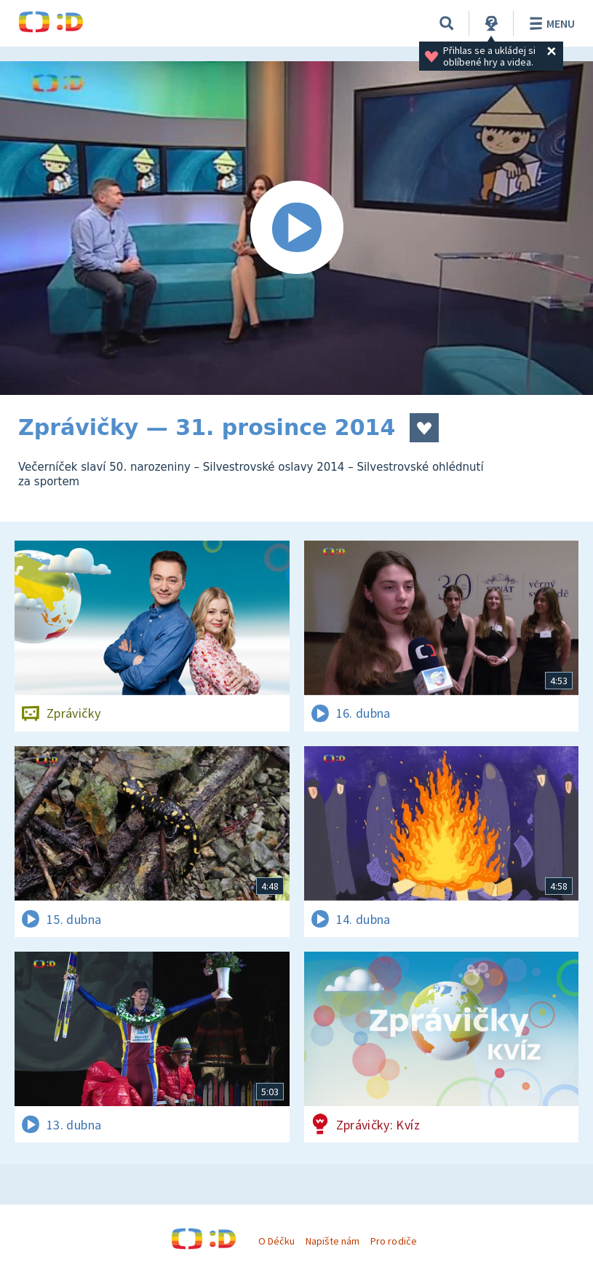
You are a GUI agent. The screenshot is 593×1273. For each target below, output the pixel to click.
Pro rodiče (393, 1240)
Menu (550, 23)
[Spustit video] (296, 228)
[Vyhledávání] (447, 23)
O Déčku (276, 1240)
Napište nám (332, 1240)
